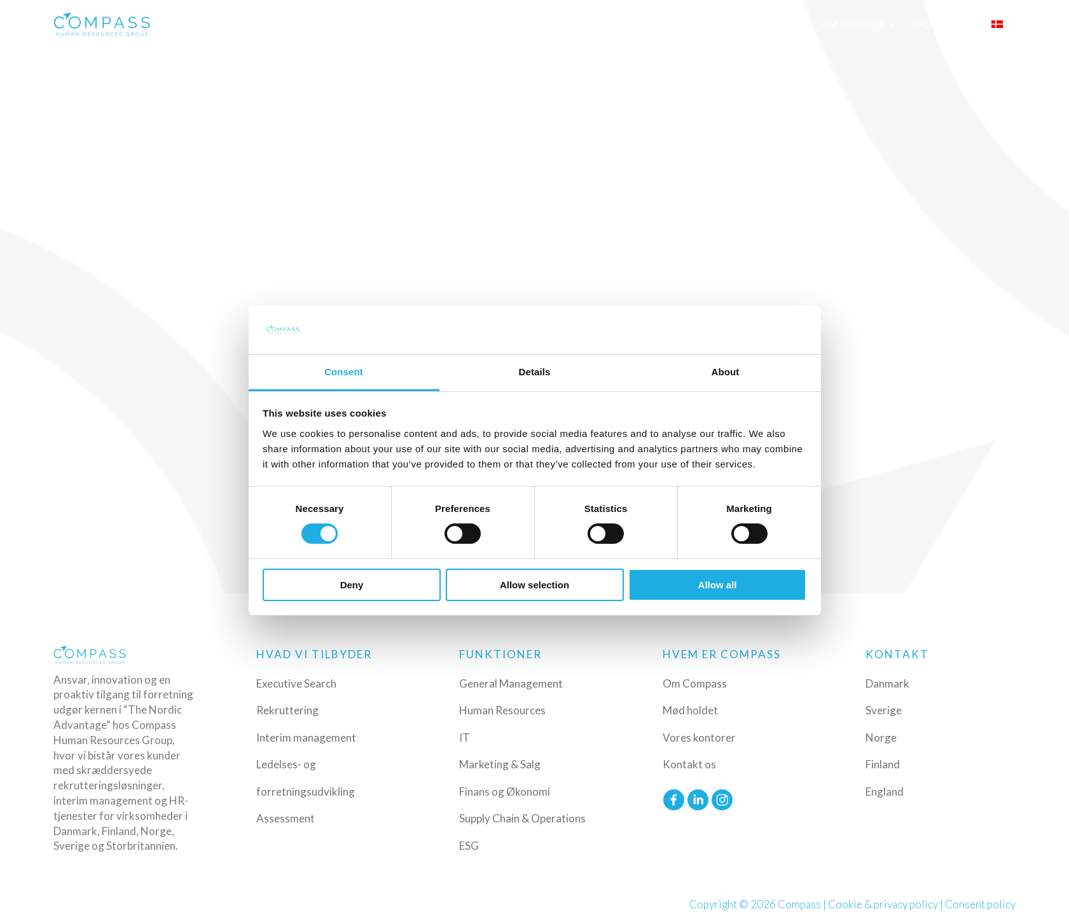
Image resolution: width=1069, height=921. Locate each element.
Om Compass (853, 24)
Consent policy (980, 904)
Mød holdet (690, 710)
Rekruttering (287, 710)
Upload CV (938, 24)
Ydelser (475, 24)
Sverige (884, 710)
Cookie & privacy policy (883, 904)
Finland (883, 764)
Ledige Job (722, 24)
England (885, 791)
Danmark (887, 683)
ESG (469, 845)
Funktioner (637, 24)
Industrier (551, 24)
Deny (352, 584)
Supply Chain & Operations (522, 818)
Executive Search (296, 683)
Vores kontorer (699, 737)
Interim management (306, 737)
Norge (881, 737)
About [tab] (726, 371)
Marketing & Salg (500, 764)
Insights (785, 24)
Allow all (717, 584)
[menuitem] (1003, 24)
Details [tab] (535, 371)
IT (464, 737)
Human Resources (502, 710)
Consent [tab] (343, 371)
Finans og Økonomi (504, 791)
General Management (511, 683)
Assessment (285, 818)
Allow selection (534, 584)
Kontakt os (689, 764)
